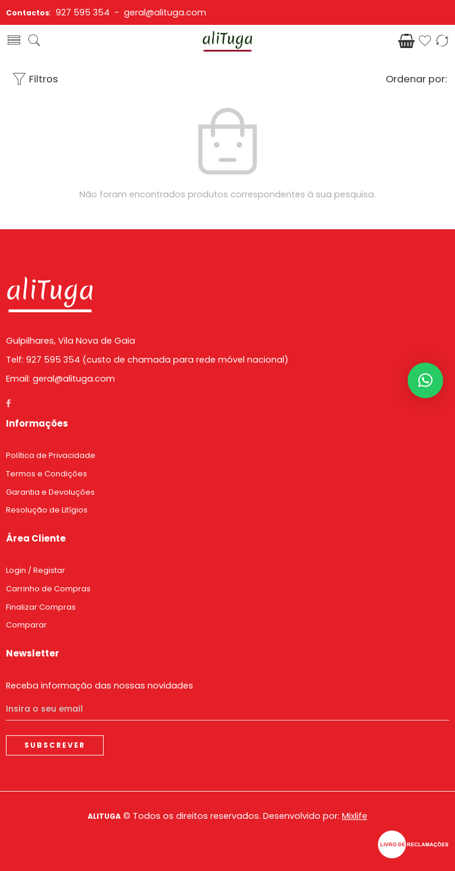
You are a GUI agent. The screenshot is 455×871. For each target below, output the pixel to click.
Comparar (26, 624)
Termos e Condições (46, 473)
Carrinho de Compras (48, 588)
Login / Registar (35, 570)
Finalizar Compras (41, 607)
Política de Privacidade (50, 455)
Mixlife (354, 816)
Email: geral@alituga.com (60, 379)
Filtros (35, 79)
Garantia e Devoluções (50, 492)
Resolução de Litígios (47, 509)
